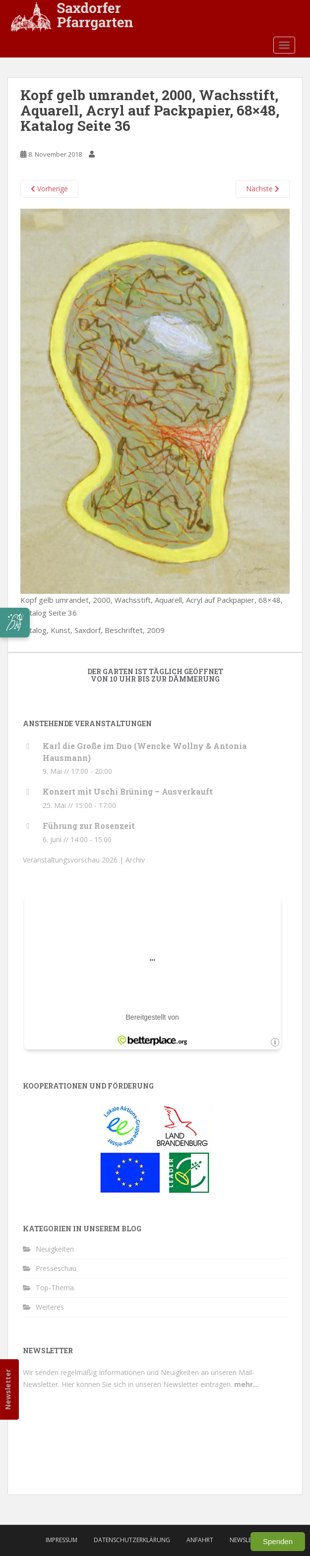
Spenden (278, 1541)
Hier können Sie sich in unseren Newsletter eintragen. (160, 1384)
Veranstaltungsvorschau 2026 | (74, 859)
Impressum (61, 1540)
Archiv (135, 859)
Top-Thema (55, 1287)
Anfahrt (199, 1540)
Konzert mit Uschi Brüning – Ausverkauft (128, 791)
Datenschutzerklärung (132, 1540)
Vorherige (49, 188)
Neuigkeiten (55, 1249)
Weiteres (50, 1307)
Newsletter (7, 1389)
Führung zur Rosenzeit (89, 825)
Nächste (262, 188)
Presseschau (56, 1268)
